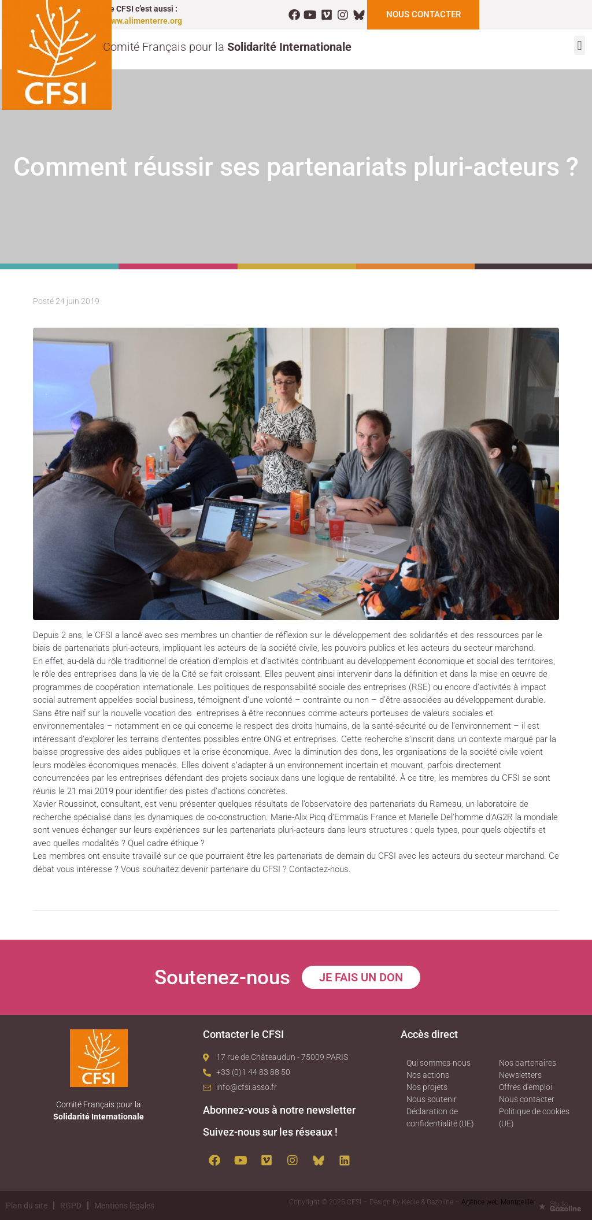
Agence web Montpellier (498, 1202)
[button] (579, 45)
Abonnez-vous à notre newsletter (279, 1110)
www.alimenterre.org (143, 20)
